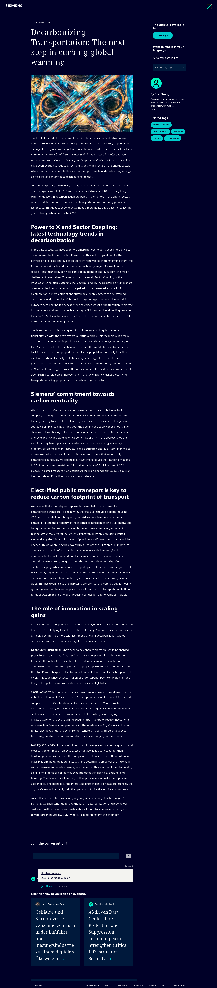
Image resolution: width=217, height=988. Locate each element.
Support (165, 985)
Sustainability (172, 139)
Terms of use (152, 985)
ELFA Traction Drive (46, 677)
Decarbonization (160, 132)
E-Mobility (178, 132)
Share (130, 825)
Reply (49, 886)
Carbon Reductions (161, 125)
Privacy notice (137, 985)
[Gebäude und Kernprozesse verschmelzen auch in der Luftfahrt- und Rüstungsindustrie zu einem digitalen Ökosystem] (55, 932)
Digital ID (107, 985)
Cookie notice (121, 985)
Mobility (157, 139)
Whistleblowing (179, 985)
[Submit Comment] (128, 856)
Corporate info (92, 985)
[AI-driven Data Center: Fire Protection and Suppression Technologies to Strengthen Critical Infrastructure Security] (108, 932)
